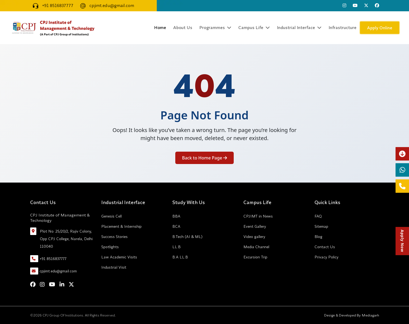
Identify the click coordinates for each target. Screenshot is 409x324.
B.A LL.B (180, 257)
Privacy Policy (326, 257)
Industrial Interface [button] (299, 27)
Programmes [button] (215, 27)
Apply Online (379, 27)
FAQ (318, 216)
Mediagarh (370, 315)
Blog (318, 236)
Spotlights (110, 246)
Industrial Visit (113, 267)
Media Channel (256, 246)
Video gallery (254, 236)
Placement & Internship (121, 226)
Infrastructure (342, 27)
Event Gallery (254, 226)
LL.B (176, 246)
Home (160, 27)
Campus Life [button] (254, 27)
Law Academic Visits (119, 257)
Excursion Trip (255, 257)
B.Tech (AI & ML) (187, 236)
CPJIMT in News (258, 216)
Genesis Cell (111, 216)
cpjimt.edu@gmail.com (106, 5)
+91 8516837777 (51, 5)
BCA (176, 226)
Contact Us (324, 246)
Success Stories (114, 236)
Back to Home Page (204, 158)
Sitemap (321, 226)
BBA (176, 216)
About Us (182, 27)
